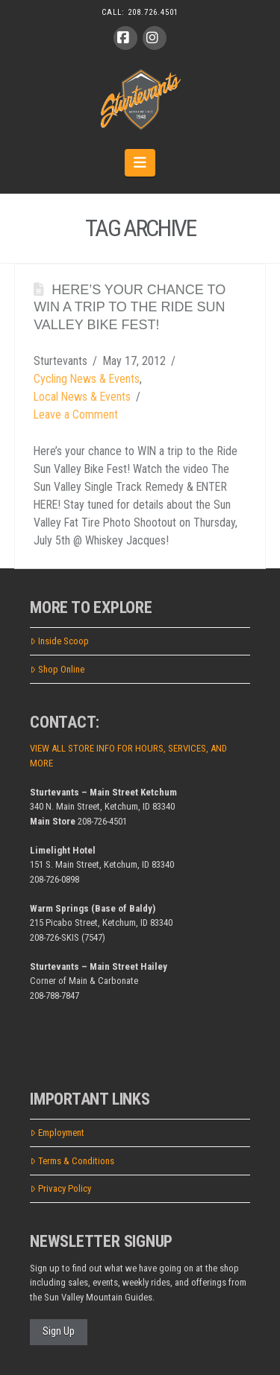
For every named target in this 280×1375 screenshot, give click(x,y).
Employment (57, 1132)
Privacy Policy (60, 1188)
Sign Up (59, 1331)
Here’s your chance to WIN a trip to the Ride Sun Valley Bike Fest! (129, 307)
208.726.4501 (153, 12)
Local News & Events (82, 397)
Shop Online (57, 669)
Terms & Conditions (72, 1160)
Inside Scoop (59, 641)
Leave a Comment (76, 414)
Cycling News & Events (87, 379)
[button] (140, 162)
